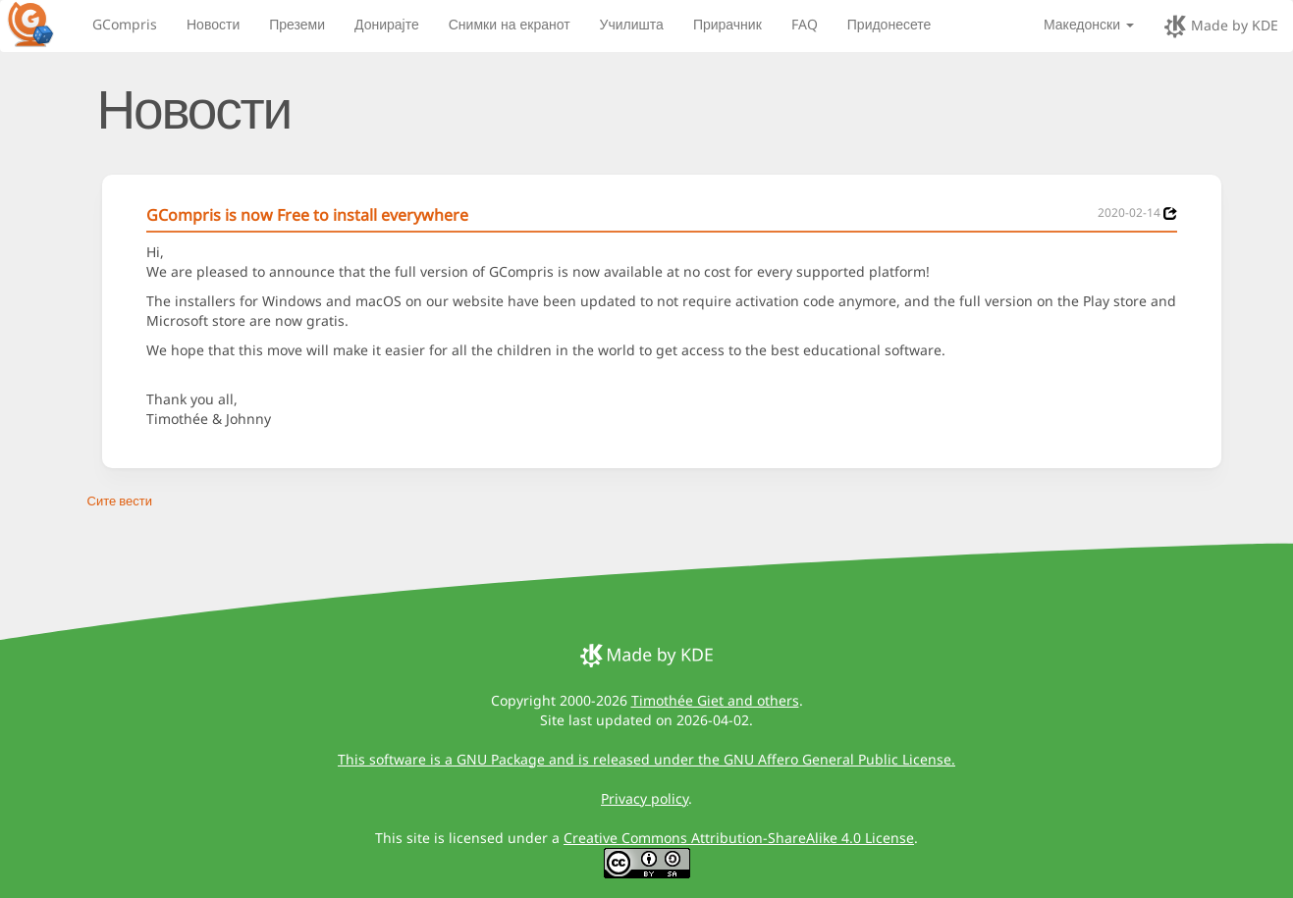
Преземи (297, 24)
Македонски (1089, 24)
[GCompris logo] (42, 23)
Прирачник (727, 24)
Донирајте (386, 24)
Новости (213, 24)
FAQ (804, 24)
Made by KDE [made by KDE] (1220, 26)
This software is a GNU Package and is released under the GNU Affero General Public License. (646, 759)
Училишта (632, 24)
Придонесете (889, 24)
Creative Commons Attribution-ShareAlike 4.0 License (739, 837)
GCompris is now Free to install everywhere (307, 215)
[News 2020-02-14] (1170, 213)
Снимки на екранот (509, 24)
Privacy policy (644, 798)
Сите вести (119, 500)
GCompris (124, 24)
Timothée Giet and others (715, 700)
